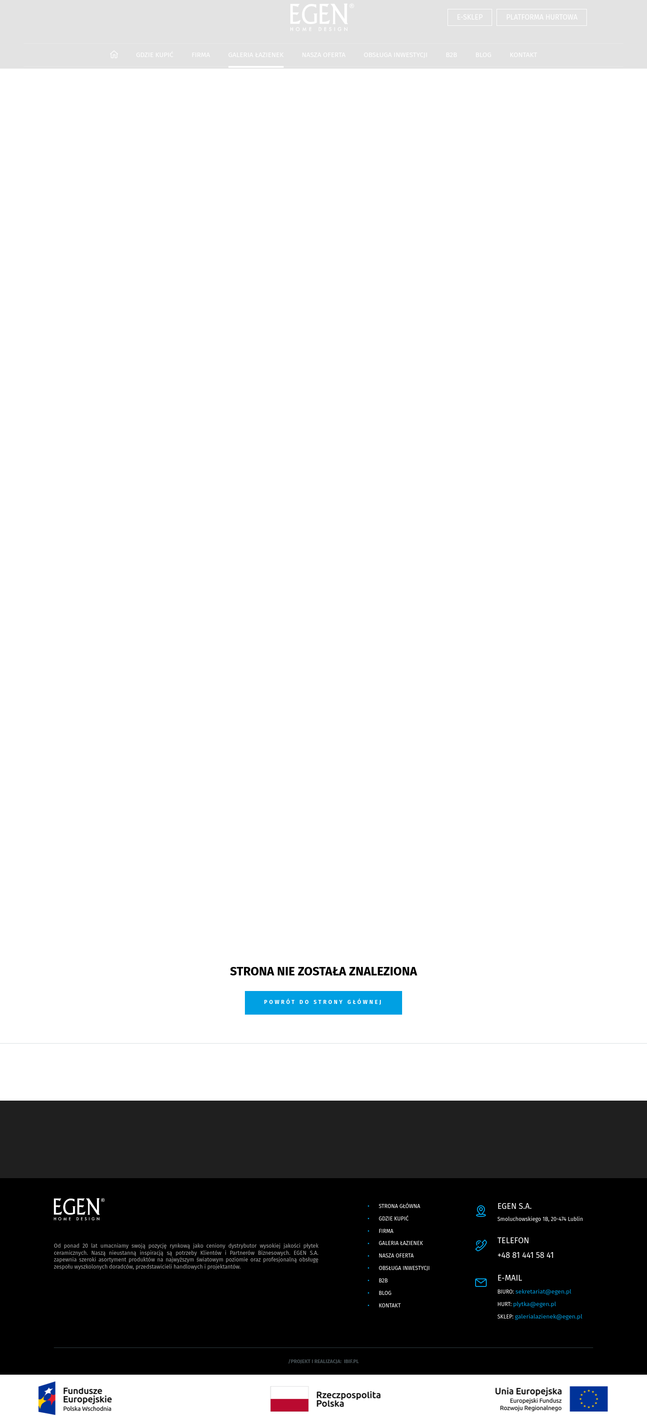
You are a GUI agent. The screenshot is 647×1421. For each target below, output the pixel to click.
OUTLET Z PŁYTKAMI (371, 85)
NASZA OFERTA (324, 61)
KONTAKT (523, 61)
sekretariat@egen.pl (543, 1291)
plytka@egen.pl (534, 1304)
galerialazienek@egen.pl (548, 1316)
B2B (451, 61)
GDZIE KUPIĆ (154, 61)
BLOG (484, 61)
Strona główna (399, 1206)
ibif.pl (351, 1361)
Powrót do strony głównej (323, 1002)
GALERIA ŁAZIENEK (256, 61)
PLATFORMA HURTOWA (542, 24)
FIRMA (200, 61)
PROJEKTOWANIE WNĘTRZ (284, 85)
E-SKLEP (470, 24)
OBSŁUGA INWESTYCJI (395, 61)
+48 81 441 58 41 (525, 1255)
